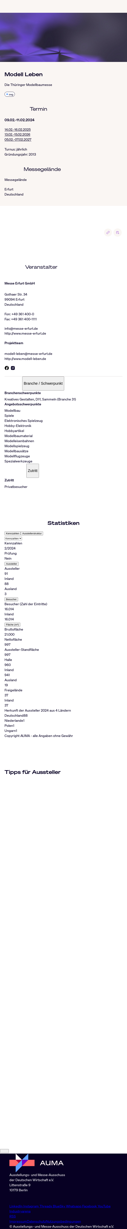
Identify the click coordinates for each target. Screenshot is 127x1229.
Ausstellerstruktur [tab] (32, 534)
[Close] (4, 1190)
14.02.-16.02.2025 (18, 129)
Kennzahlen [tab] (12, 534)
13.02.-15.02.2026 (17, 134)
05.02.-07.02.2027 (18, 140)
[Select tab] (13, 539)
